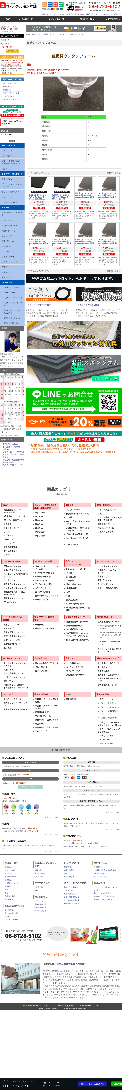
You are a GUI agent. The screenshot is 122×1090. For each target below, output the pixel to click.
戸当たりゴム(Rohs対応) (77, 534)
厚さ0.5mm (40, 513)
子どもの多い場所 (11, 913)
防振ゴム (101, 514)
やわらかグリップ (105, 584)
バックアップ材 (42, 600)
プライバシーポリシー (89, 1005)
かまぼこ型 (71, 577)
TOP (8, 19)
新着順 (117, 173)
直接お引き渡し (70, 877)
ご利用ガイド (45, 14)
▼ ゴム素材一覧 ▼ (26, 19)
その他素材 (6, 246)
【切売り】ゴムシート (10, 287)
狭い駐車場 (9, 910)
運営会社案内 (39, 873)
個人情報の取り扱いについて (36, 1005)
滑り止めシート (104, 667)
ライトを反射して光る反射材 (12, 214)
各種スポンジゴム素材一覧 (12, 174)
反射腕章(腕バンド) (12, 644)
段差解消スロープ (9, 231)
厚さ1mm (39, 517)
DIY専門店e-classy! (10, 444)
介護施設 (8, 916)
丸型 (68, 592)
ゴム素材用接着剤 (11, 547)
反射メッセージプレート (14, 640)
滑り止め (5, 251)
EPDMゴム (8, 539)
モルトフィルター (9, 197)
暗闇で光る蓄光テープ (75, 617)
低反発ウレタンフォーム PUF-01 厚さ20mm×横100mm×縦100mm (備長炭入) (84, 196)
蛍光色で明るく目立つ (10, 220)
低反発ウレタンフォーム (14, 584)
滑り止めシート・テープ (107, 658)
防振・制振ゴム (8, 156)
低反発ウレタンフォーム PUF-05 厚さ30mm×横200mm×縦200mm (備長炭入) (84, 242)
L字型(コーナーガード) (76, 569)
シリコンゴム (9, 543)
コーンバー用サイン (75, 667)
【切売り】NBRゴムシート (109, 707)
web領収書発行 (99, 873)
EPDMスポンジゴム (12, 566)
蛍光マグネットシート (45, 628)
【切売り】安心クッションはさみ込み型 (12, 311)
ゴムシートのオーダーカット (40, 305)
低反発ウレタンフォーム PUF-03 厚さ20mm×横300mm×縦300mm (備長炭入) (38, 242)
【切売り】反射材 (9, 293)
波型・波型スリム (74, 584)
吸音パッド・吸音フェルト (46, 720)
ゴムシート (8, 505)
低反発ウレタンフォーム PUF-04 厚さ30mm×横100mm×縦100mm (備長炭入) (61, 242)
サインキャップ (73, 671)
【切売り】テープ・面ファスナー (12, 304)
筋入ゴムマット (10, 681)
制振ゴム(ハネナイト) (107, 524)
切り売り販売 (7, 282)
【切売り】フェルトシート (12, 298)
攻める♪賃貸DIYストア (12, 465)
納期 (65, 873)
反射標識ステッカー (75, 675)
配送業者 (67, 867)
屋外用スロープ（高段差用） (105, 896)
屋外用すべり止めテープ (108, 663)
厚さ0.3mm (40, 536)
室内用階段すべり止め (107, 685)
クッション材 (7, 236)
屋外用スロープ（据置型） (104, 900)
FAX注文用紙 (84, 14)
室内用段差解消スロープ (108, 622)
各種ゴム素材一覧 (9, 145)
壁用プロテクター (105, 580)
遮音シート (40, 724)
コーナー (70, 581)
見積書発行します (41, 904)
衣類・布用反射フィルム (14, 636)
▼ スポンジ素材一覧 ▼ (56, 19)
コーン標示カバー (74, 663)
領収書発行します (41, 911)
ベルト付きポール (43, 667)
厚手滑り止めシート (106, 671)
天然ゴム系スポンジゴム (14, 570)
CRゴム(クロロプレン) (13, 520)
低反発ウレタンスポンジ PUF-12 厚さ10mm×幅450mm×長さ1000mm (61, 197)
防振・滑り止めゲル (106, 532)
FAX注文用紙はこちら (30, 787)
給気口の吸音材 (42, 712)
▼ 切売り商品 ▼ (113, 19)
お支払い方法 (39, 901)
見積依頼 (96, 14)
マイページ (106, 14)
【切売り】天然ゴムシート (109, 703)
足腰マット (8, 670)
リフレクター (105, 739)
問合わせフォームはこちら (92, 1084)
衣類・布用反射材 (106, 744)
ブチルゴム (8, 555)
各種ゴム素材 (10, 896)
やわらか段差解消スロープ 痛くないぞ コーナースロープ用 (110, 635)
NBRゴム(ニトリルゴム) (14, 516)
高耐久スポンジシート (13, 598)
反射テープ (8, 628)
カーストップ (72, 545)
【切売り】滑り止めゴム (108, 718)
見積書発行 (7, 90)
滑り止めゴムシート (12, 551)
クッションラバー (11, 528)
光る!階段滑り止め (74, 629)
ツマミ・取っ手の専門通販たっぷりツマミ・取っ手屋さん (13, 454)
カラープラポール (43, 671)
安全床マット (7, 267)
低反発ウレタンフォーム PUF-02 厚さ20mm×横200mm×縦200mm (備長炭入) (107, 196)
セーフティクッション (107, 566)
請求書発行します (41, 907)
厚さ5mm (39, 528)
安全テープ (6, 277)
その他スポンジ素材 (9, 202)
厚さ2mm (39, 520)
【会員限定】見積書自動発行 (105, 870)
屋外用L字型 (71, 588)
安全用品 (5, 207)
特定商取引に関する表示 (64, 1005)
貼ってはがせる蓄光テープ (78, 640)
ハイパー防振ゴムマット (108, 510)
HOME (28, 34)
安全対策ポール (8, 241)
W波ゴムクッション (106, 528)
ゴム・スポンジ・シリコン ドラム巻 (12, 185)
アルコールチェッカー (10, 262)
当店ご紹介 (38, 870)
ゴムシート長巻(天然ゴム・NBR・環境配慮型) (11, 162)
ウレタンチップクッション (15, 588)
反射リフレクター (11, 625)
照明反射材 (71, 699)
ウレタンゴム (9, 532)
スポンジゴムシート (9, 179)
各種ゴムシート (8, 151)
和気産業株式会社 (66, 964)
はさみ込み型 (72, 600)
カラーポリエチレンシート (46, 596)
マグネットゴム (10, 535)
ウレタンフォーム (11, 580)
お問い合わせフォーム (78, 843)
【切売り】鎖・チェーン (11, 318)
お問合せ (117, 14)
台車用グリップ (104, 577)
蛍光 (6, 890)
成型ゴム (5, 169)
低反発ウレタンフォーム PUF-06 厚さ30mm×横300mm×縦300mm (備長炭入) (107, 242)
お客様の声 (71, 14)
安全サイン (6, 272)
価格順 (110, 173)
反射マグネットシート (13, 632)
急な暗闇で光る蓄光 (9, 226)
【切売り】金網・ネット (11, 323)
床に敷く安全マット (12, 658)
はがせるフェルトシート (14, 677)
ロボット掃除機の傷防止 (108, 588)
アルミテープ (41, 731)
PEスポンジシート (12, 602)
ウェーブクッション (75, 604)
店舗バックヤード (11, 920)
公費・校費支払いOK (11, 93)
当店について (59, 14)
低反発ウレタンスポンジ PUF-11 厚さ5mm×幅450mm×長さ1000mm (38, 197)
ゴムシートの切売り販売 (88, 305)
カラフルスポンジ (43, 592)
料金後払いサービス (10, 99)
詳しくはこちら (53, 817)
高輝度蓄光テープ (74, 626)
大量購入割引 (8, 87)
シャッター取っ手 (43, 577)
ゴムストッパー (73, 510)
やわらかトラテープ (12, 699)
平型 (68, 596)
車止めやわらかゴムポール (46, 663)
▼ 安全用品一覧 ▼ (86, 19)
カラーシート (41, 588)
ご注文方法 (38, 887)
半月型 (69, 573)
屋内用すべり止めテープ (108, 675)
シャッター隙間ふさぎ (10, 192)
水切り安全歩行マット (13, 673)
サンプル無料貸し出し (72, 900)
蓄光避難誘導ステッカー (77, 622)
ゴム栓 (69, 517)
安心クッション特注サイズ (104, 893)
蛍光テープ (40, 625)
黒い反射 (7, 648)
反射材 (7, 886)
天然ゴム (7, 524)
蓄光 (6, 893)
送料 (36, 890)
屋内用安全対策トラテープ (15, 709)
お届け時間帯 (69, 870)
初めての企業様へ (9, 83)
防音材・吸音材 (8, 257)
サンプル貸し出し (9, 96)
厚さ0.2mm (40, 532)
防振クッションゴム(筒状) (77, 514)
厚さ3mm (39, 524)
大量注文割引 (69, 890)
